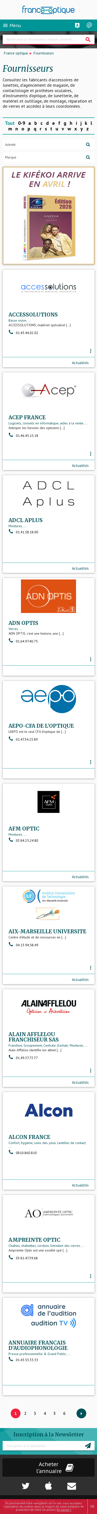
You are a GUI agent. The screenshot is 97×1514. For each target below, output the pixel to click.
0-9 (21, 123)
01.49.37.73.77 (23, 1058)
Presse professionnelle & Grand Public (37, 1354)
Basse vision (17, 320)
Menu (11, 25)
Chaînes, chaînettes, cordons (29, 1245)
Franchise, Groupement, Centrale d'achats (38, 1045)
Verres (13, 629)
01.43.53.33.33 (23, 1360)
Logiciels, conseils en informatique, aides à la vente (46, 423)
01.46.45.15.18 (23, 435)
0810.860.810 (23, 1153)
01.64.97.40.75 (23, 641)
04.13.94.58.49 (23, 945)
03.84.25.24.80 (23, 840)
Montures (15, 526)
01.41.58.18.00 (23, 532)
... (29, 320)
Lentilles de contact (71, 1143)
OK (92, 1506)
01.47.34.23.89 (23, 739)
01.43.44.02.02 (23, 333)
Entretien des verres (65, 1245)
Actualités (80, 362)
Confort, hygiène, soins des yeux (32, 1143)
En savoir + (64, 1510)
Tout (10, 123)
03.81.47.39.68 (23, 1258)
